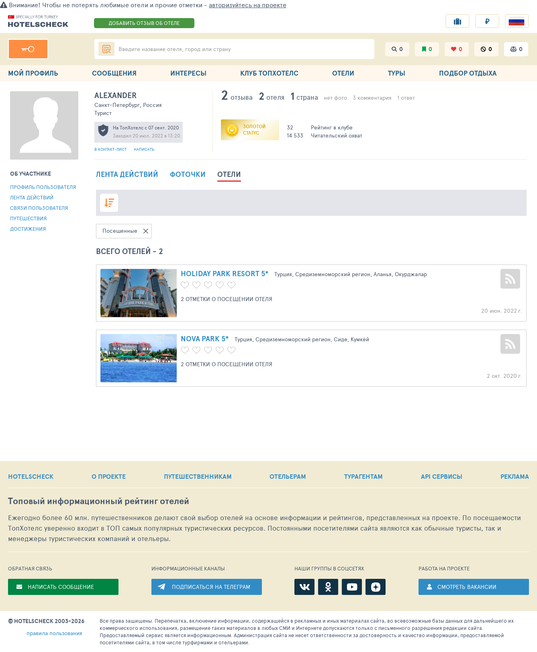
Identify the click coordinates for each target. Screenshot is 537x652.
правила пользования (54, 633)
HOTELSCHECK (30, 476)
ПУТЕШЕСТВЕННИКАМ (198, 476)
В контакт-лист (111, 149)
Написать (144, 149)
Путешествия (28, 218)
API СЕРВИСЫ (441, 476)
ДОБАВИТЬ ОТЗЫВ (144, 23)
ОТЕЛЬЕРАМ (288, 476)
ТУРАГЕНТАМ (363, 476)
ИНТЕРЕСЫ (188, 73)
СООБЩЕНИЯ (114, 73)
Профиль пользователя (43, 187)
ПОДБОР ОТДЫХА (467, 73)
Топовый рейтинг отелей (98, 501)
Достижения (28, 228)
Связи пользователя (39, 207)
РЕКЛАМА (514, 476)
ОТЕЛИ (343, 73)
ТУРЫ (396, 73)
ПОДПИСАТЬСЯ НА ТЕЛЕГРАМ (211, 586)
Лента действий (31, 197)
